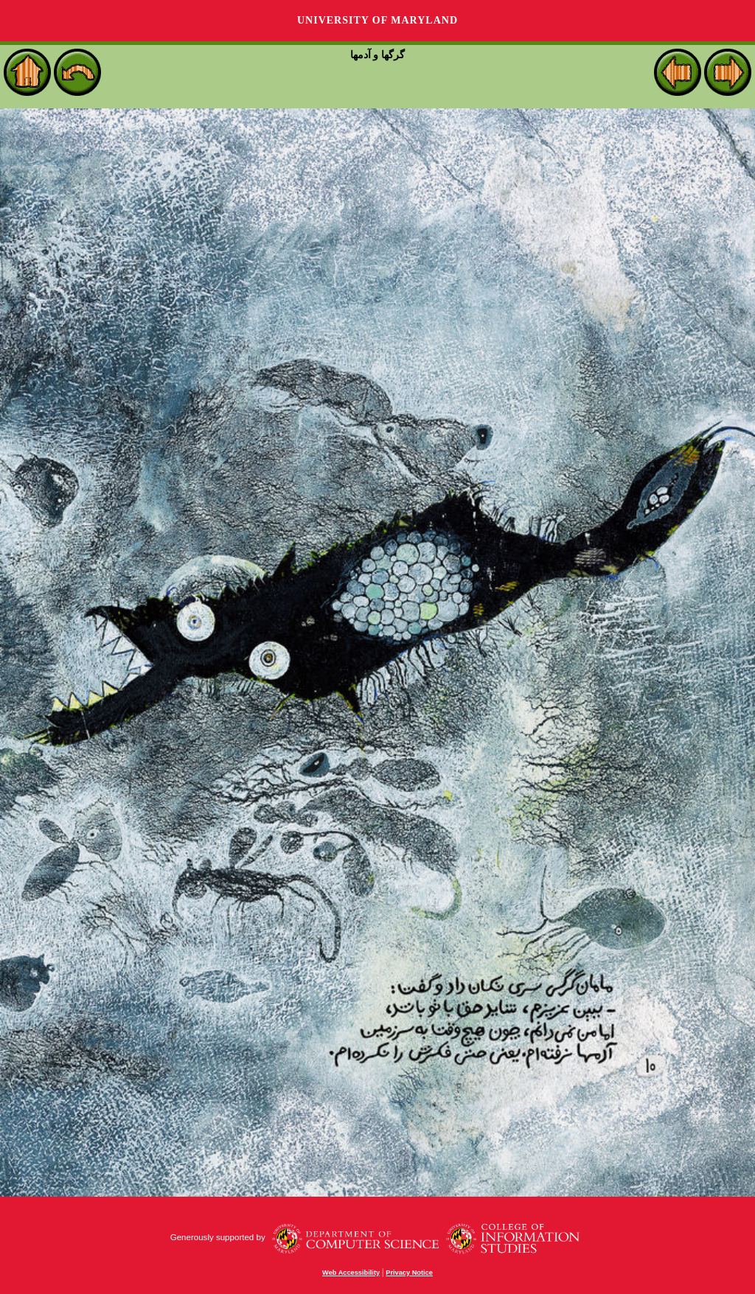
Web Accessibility (351, 1272)
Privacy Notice (409, 1272)
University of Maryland (377, 20)
